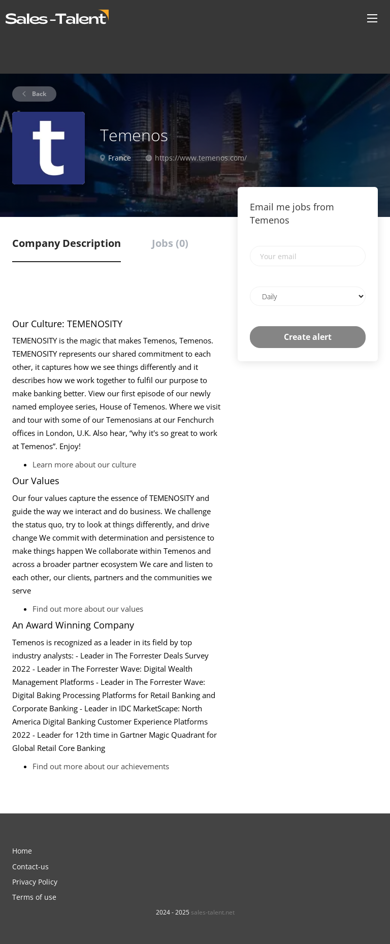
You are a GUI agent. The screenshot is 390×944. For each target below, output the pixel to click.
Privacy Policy (34, 882)
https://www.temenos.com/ (201, 158)
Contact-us (30, 866)
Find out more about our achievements (100, 766)
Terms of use (34, 897)
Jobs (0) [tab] (170, 243)
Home (22, 851)
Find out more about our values (87, 609)
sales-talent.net (213, 912)
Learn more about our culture (84, 464)
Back (38, 93)
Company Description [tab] (66, 243)
